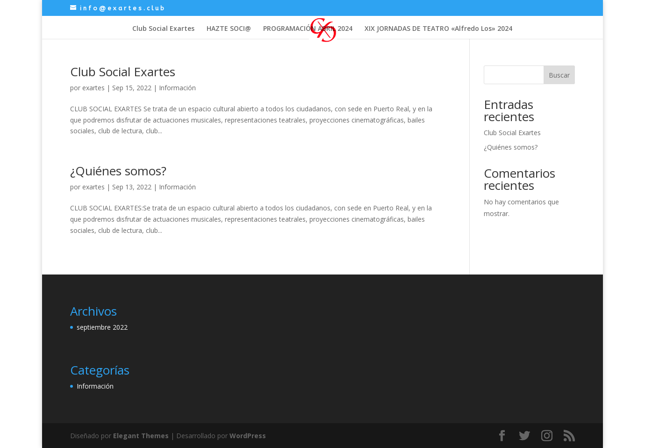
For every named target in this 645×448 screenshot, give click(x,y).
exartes (93, 87)
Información (177, 87)
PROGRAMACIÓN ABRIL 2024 (307, 29)
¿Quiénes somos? (118, 170)
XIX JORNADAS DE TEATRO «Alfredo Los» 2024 (438, 29)
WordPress (247, 435)
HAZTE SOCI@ (229, 29)
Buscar (559, 75)
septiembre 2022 (102, 327)
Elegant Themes (141, 435)
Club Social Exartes (163, 29)
